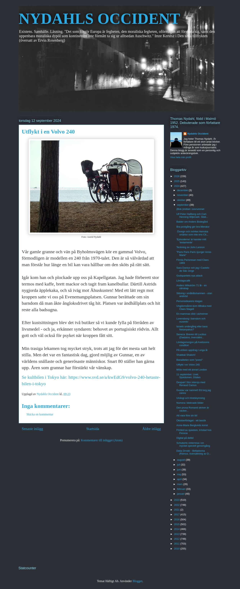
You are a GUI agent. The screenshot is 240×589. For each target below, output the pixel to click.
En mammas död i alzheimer (192, 313)
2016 (177, 519)
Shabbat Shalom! (186, 354)
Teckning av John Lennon (190, 247)
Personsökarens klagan (189, 301)
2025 (177, 181)
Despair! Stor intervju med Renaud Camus (190, 384)
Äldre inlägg (151, 429)
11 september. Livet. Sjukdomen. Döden (188, 376)
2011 (177, 543)
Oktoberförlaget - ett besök (191, 420)
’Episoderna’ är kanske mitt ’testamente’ (191, 241)
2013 (177, 534)
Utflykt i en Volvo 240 (188, 364)
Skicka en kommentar (40, 414)
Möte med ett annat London (191, 369)
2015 (177, 524)
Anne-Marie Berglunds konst (192, 425)
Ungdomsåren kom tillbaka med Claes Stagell (193, 307)
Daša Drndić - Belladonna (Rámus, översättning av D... (193, 452)
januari (181, 493)
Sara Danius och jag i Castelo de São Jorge (192, 269)
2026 (177, 176)
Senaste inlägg (32, 429)
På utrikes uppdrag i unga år (192, 350)
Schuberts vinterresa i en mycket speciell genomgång (193, 444)
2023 (177, 499)
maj (179, 474)
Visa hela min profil (180, 157)
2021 (177, 509)
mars (180, 484)
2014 (177, 529)
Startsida (92, 429)
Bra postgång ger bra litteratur (193, 226)
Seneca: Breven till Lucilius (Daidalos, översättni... (191, 336)
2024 (177, 186)
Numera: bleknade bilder (190, 402)
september (183, 204)
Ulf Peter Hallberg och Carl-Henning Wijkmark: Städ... (192, 216)
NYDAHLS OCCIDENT (99, 18)
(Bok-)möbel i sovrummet (190, 209)
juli (179, 464)
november (183, 195)
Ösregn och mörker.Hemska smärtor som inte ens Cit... (192, 233)
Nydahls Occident (197, 133)
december (183, 190)
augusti (181, 459)
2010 (177, 548)
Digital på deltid (184, 437)
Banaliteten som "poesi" (189, 359)
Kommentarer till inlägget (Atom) (102, 440)
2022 (177, 504)
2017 (177, 514)
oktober (181, 200)
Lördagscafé (183, 280)
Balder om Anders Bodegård (192, 221)
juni (179, 469)
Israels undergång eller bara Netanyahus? (191, 328)
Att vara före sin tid (186, 415)
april (179, 479)
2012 (177, 538)
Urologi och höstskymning (190, 398)
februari (181, 489)
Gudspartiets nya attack (189, 275)
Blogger (137, 581)
